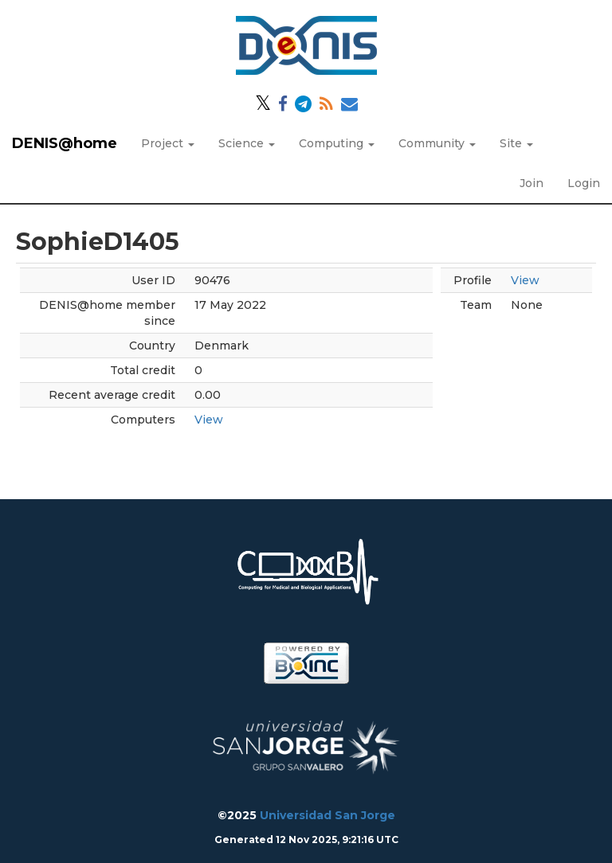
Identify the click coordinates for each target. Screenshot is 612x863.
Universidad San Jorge (327, 815)
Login (583, 183)
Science (246, 143)
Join (531, 183)
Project (167, 143)
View (208, 419)
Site (516, 143)
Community (437, 143)
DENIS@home (64, 143)
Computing (337, 143)
